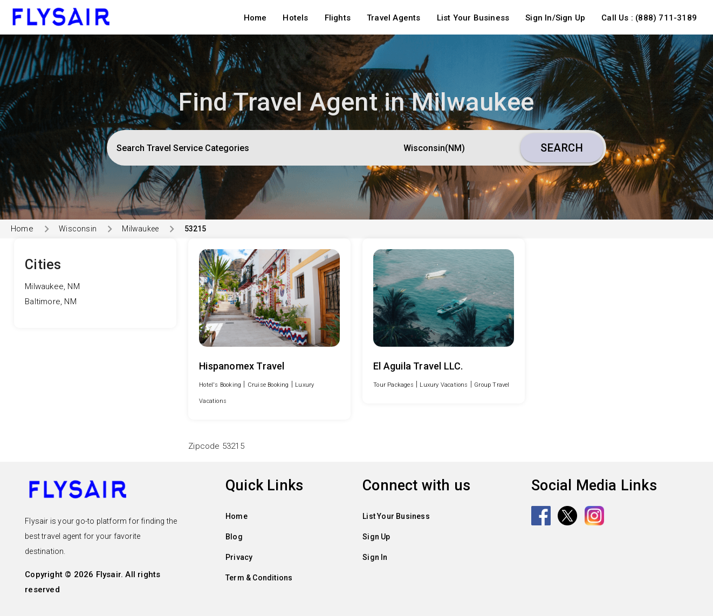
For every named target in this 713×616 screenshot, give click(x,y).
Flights (338, 18)
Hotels (295, 18)
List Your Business (473, 18)
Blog (234, 536)
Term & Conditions (258, 577)
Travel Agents (394, 18)
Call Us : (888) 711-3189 (649, 18)
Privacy (238, 557)
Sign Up (376, 536)
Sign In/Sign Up (555, 18)
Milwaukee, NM (52, 286)
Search (561, 147)
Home (255, 18)
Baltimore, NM (51, 301)
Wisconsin (78, 228)
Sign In (374, 557)
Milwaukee (140, 228)
